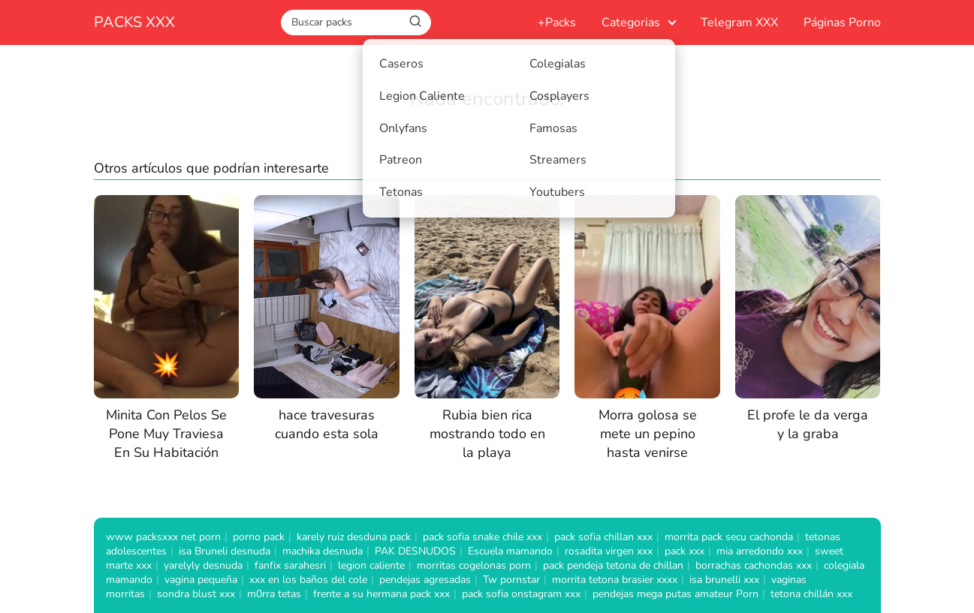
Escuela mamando (510, 551)
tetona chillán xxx (811, 594)
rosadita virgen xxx (609, 551)
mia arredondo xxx (759, 551)
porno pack (259, 537)
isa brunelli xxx (724, 579)
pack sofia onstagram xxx (521, 594)
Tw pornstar (511, 579)
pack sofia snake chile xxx (482, 537)
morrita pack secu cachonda (729, 537)
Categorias (631, 22)
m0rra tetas (274, 594)
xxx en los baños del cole (308, 579)
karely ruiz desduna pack (354, 537)
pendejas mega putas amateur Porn (675, 594)
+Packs (557, 22)
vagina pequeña (200, 579)
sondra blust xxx (196, 594)
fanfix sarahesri (290, 565)
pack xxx (684, 551)
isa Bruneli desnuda (224, 551)
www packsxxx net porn (163, 537)
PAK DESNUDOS (415, 551)
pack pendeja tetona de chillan (613, 565)
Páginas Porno (842, 22)
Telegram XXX (739, 22)
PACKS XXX (134, 22)
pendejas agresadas (425, 579)
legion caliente (371, 565)
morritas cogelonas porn (474, 565)
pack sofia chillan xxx (603, 537)
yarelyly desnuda (203, 565)
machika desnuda (322, 551)
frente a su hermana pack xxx (381, 594)
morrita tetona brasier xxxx (614, 579)
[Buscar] (415, 22)
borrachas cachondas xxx (753, 565)
